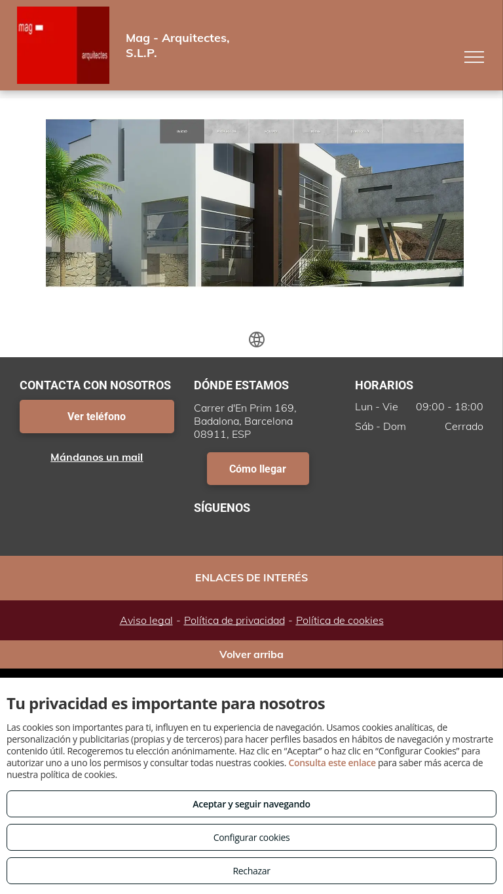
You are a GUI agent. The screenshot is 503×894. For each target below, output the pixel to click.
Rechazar (251, 871)
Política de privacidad (234, 620)
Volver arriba (251, 654)
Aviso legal (146, 620)
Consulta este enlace (331, 762)
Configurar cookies (252, 837)
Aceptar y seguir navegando (251, 804)
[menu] (474, 57)
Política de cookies (340, 620)
